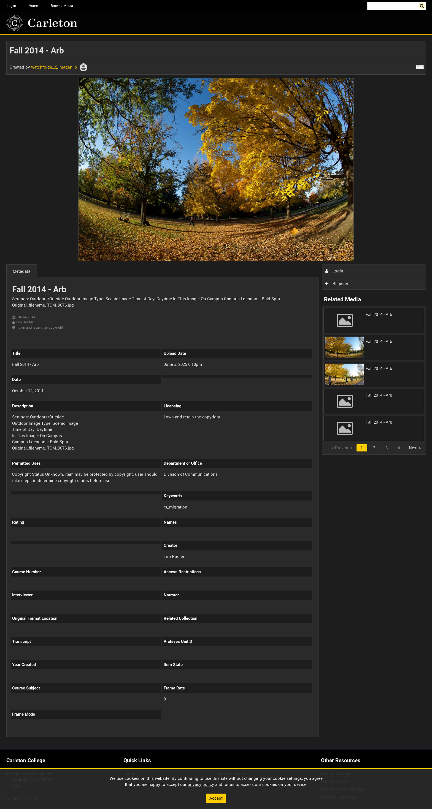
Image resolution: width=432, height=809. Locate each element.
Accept (216, 798)
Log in (11, 5)
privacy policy (201, 784)
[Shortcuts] (420, 66)
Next (415, 447)
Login (334, 271)
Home (33, 5)
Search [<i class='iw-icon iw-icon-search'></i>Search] (423, 5)
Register (336, 283)
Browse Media (62, 5)
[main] (216, 392)
